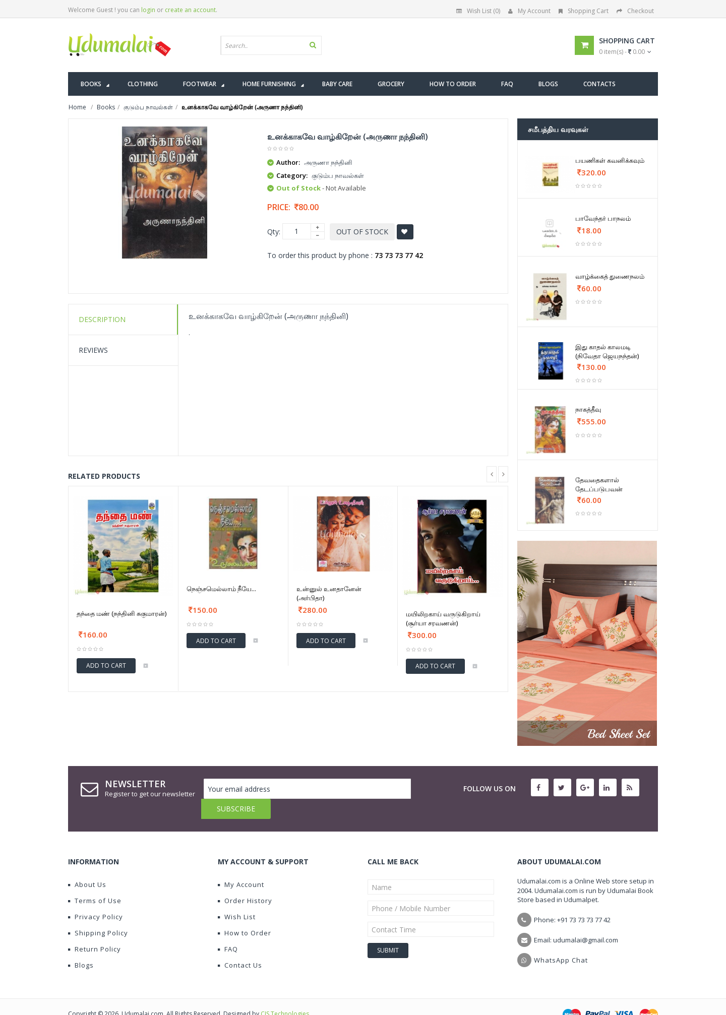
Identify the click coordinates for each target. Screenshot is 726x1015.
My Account (529, 11)
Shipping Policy (98, 912)
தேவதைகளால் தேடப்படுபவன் (599, 484)
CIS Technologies (285, 993)
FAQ (228, 928)
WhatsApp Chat (561, 939)
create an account (190, 10)
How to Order (244, 912)
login (148, 10)
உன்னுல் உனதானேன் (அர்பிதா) (328, 593)
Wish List (237, 896)
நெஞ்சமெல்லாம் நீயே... (221, 588)
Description (102, 319)
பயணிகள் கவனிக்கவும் (609, 160)
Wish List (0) (478, 11)
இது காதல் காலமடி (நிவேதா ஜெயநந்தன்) (607, 351)
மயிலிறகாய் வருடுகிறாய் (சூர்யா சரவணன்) (443, 618)
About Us (87, 864)
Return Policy (94, 928)
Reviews (93, 350)
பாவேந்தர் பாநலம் (603, 218)
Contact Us (240, 944)
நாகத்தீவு (588, 409)
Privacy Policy (95, 896)
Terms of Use (95, 880)
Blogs (81, 944)
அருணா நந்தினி (328, 162)
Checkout (635, 11)
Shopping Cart (584, 11)
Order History (245, 880)
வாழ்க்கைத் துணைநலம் (609, 276)
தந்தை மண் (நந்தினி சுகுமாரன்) (121, 613)
